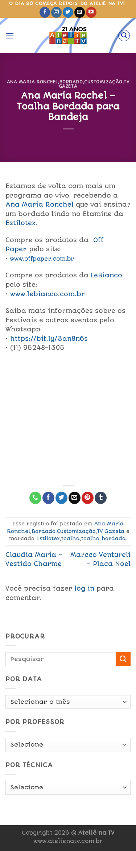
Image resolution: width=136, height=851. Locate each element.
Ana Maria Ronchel (32, 81)
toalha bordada (103, 538)
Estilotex (20, 223)
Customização (103, 81)
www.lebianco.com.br (47, 294)
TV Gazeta (110, 531)
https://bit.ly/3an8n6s (49, 338)
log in (84, 588)
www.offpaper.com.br (42, 259)
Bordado (71, 81)
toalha (70, 538)
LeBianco (108, 275)
